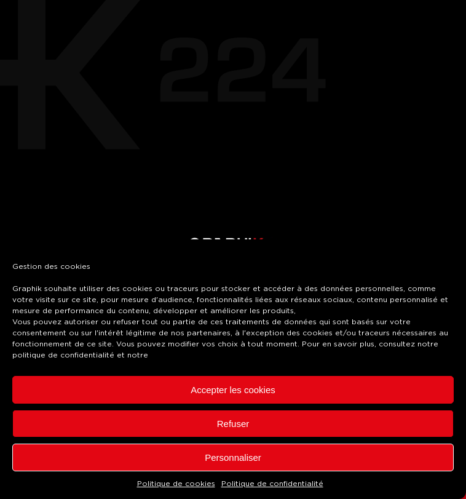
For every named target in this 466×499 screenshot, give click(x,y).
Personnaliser (233, 457)
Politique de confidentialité (272, 483)
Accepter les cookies (233, 390)
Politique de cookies (176, 483)
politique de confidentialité (63, 355)
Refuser (233, 423)
